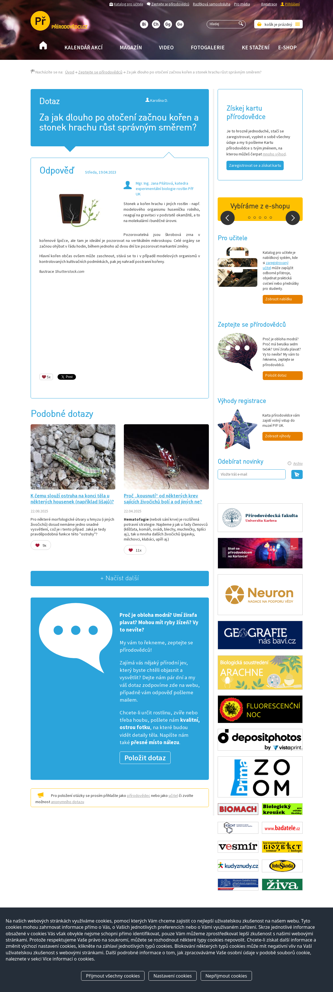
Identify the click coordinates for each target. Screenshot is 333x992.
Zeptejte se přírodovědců (170, 4)
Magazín (131, 47)
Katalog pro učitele (128, 4)
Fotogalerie (208, 47)
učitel (173, 795)
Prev (227, 218)
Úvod (69, 72)
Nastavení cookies (172, 976)
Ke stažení (256, 47)
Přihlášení (292, 4)
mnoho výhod (274, 154)
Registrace (269, 4)
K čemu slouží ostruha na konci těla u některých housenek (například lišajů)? (72, 499)
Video (166, 47)
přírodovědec (138, 795)
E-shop (287, 47)
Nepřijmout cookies (226, 976)
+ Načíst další (119, 578)
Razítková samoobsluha (211, 4)
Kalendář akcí (83, 47)
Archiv (298, 463)
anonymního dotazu (67, 801)
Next (293, 218)
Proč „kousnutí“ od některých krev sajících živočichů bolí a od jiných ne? (163, 499)
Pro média (242, 4)
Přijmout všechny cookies (113, 976)
